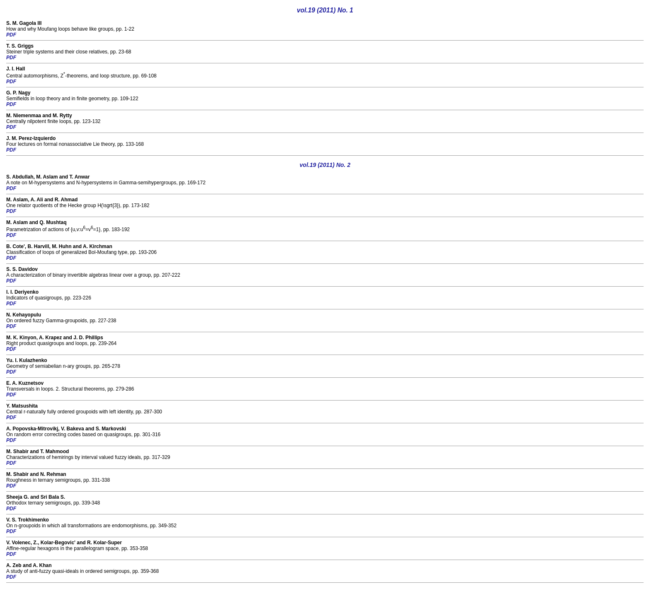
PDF (11, 35)
